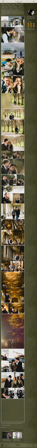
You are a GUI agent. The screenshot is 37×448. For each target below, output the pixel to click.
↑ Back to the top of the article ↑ (5, 425)
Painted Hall (22, 11)
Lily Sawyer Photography (18, 1)
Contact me (28, 18)
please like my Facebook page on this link (13, 423)
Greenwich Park (3, 11)
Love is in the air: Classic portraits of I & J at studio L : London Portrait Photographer (7, 440)
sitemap (33, 446)
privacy (33, 445)
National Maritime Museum (12, 11)
